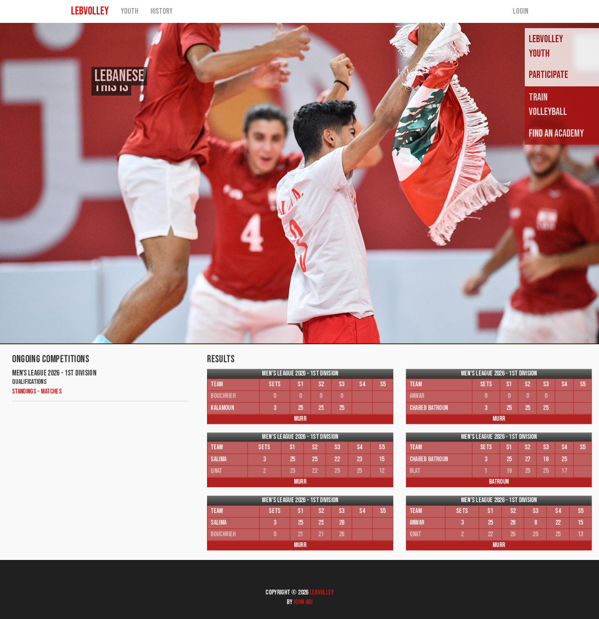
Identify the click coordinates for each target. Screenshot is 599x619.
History (161, 14)
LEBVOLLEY (90, 13)
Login (520, 14)
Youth (129, 14)
